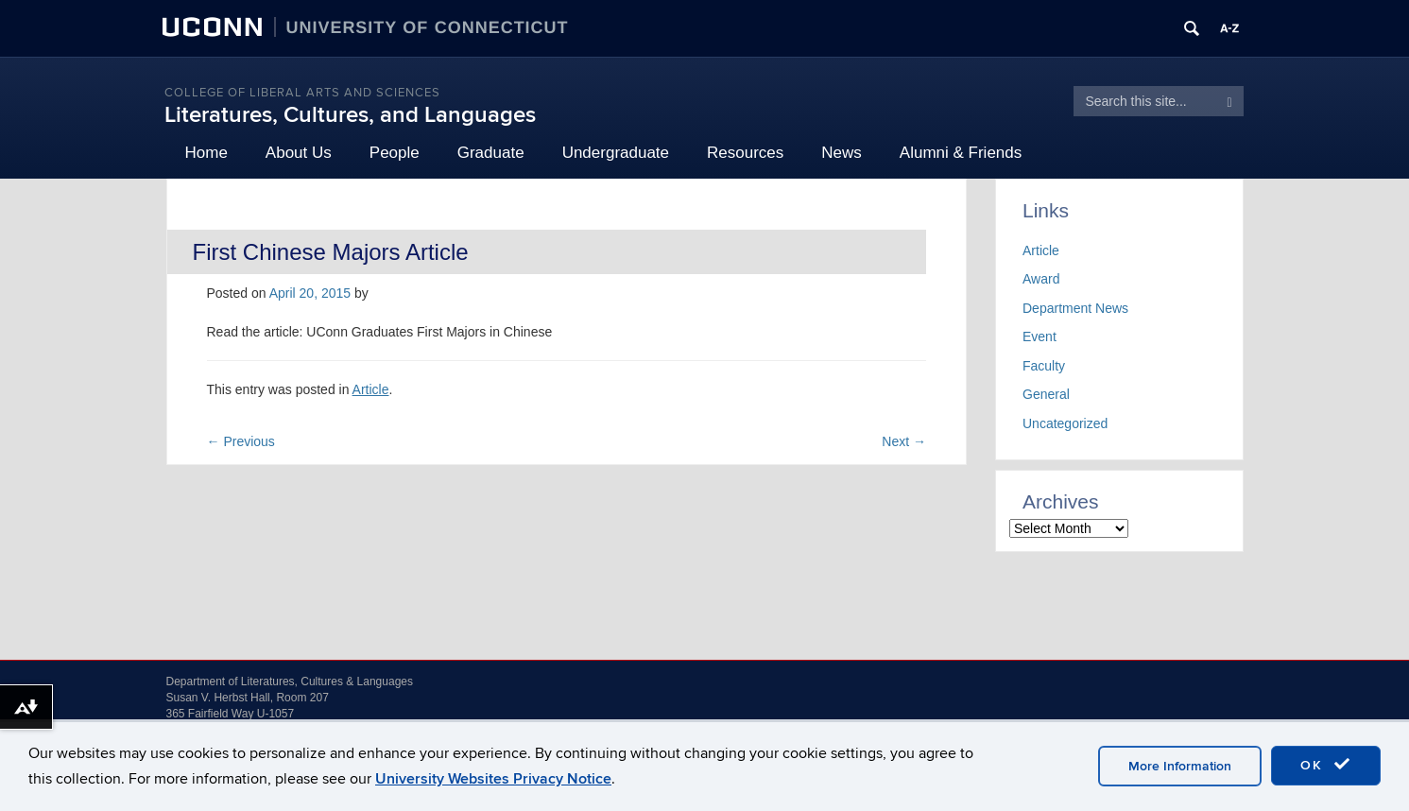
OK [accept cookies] (1325, 764)
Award (1040, 278)
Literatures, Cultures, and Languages (350, 115)
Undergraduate (615, 153)
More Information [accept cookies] (1179, 766)
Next (904, 441)
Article (370, 389)
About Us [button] (299, 153)
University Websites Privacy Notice (493, 778)
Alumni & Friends (961, 153)
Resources (745, 153)
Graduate (490, 153)
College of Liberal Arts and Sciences (302, 92)
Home (206, 153)
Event (1039, 336)
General (1046, 394)
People (394, 153)
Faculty (1043, 365)
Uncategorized (1065, 423)
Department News (1075, 308)
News (841, 153)
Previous (241, 441)
